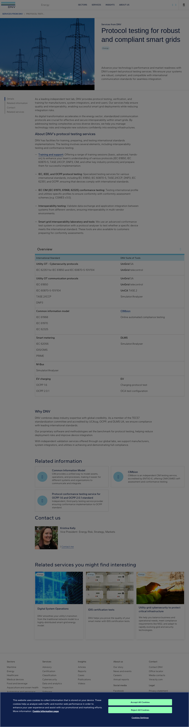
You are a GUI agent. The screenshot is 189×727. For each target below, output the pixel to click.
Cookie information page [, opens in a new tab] (46, 714)
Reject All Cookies (140, 713)
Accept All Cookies (140, 705)
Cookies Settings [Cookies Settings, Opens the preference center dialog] (140, 720)
